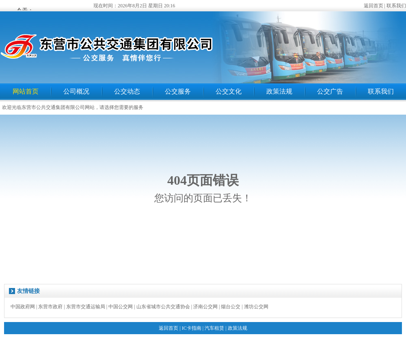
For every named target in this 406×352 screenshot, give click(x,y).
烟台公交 (230, 306)
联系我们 (396, 6)
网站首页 (26, 91)
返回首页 (373, 6)
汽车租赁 (214, 328)
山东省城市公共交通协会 (163, 306)
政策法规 (279, 91)
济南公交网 (205, 306)
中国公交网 (120, 306)
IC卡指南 (191, 328)
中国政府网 (23, 306)
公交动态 (127, 91)
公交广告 (330, 91)
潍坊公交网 (256, 306)
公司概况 (76, 91)
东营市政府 (50, 306)
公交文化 (229, 91)
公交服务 (178, 91)
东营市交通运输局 (85, 306)
